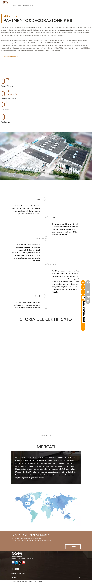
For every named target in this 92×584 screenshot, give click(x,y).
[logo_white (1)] (16, 554)
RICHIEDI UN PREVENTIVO (11, 57)
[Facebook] (13, 562)
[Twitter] (20, 562)
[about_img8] (46, 507)
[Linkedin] (16, 562)
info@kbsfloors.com (21, 565)
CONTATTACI (73, 547)
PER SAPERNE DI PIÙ (46, 435)
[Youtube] (23, 562)
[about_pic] (46, 156)
